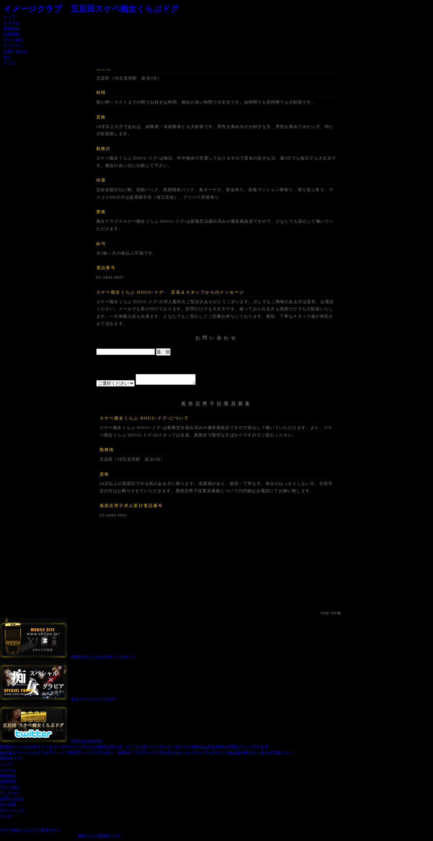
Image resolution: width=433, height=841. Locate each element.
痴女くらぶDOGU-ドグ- (99, 838)
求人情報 (8, 806)
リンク (9, 63)
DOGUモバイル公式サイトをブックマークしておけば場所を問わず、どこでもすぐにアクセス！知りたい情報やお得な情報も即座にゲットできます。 (136, 749)
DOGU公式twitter (86, 743)
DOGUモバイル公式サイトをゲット (103, 659)
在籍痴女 (11, 28)
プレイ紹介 (13, 40)
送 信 (163, 351)
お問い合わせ (15, 51)
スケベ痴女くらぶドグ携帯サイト (30, 832)
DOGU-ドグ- (11, 760)
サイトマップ (12, 812)
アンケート (13, 45)
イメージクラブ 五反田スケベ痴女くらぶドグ (91, 8)
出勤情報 (11, 34)
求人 (7, 57)
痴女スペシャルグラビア (93, 701)
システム (11, 22)
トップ (9, 17)
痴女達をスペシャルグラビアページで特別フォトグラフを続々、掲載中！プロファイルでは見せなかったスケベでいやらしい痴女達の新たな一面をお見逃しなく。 (148, 754)
